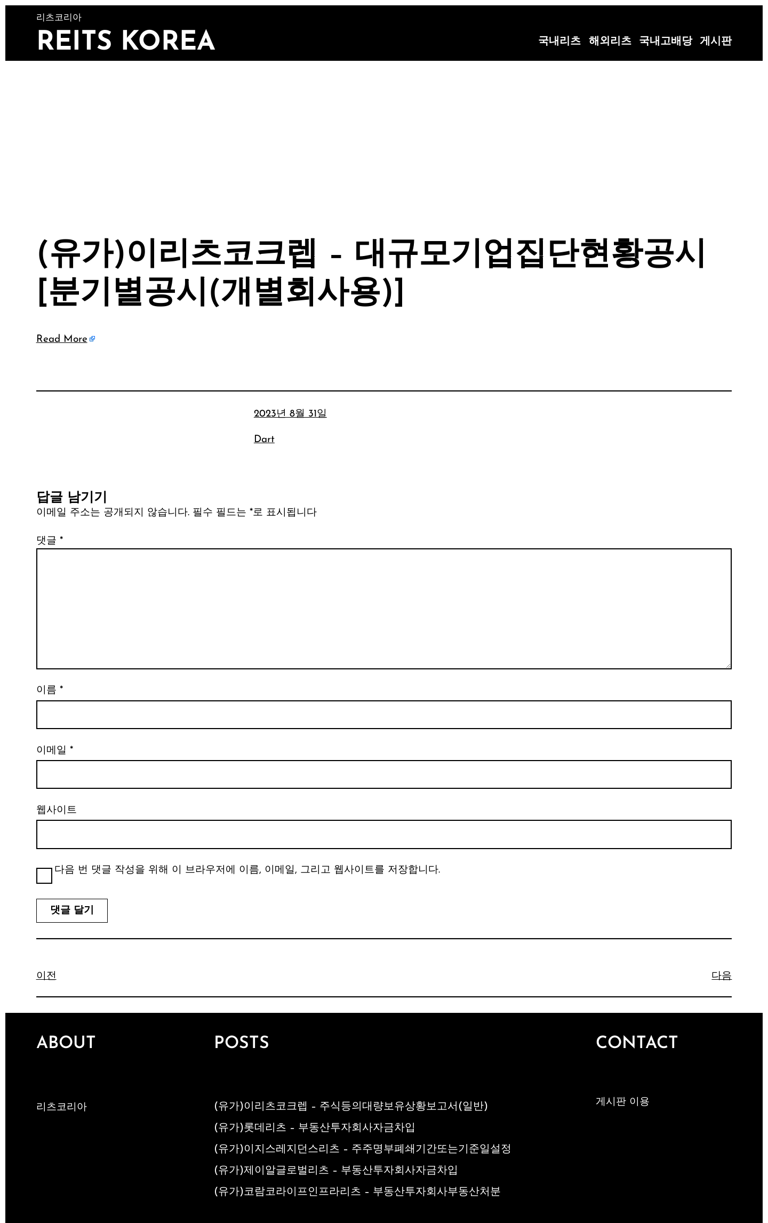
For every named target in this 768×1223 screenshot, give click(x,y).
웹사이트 (56, 810)
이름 (49, 690)
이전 (46, 976)
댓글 (49, 541)
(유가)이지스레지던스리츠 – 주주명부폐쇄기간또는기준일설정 (362, 1149)
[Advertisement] (384, 140)
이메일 (54, 751)
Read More (61, 339)
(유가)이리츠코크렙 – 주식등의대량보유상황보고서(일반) (351, 1106)
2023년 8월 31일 (290, 414)
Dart (264, 440)
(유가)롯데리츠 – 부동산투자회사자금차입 (314, 1128)
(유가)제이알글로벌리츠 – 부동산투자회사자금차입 (336, 1170)
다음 (721, 976)
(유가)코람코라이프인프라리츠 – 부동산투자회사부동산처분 (357, 1192)
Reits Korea (125, 43)
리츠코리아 (61, 1107)
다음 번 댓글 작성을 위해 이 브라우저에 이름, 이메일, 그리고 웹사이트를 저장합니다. (247, 870)
